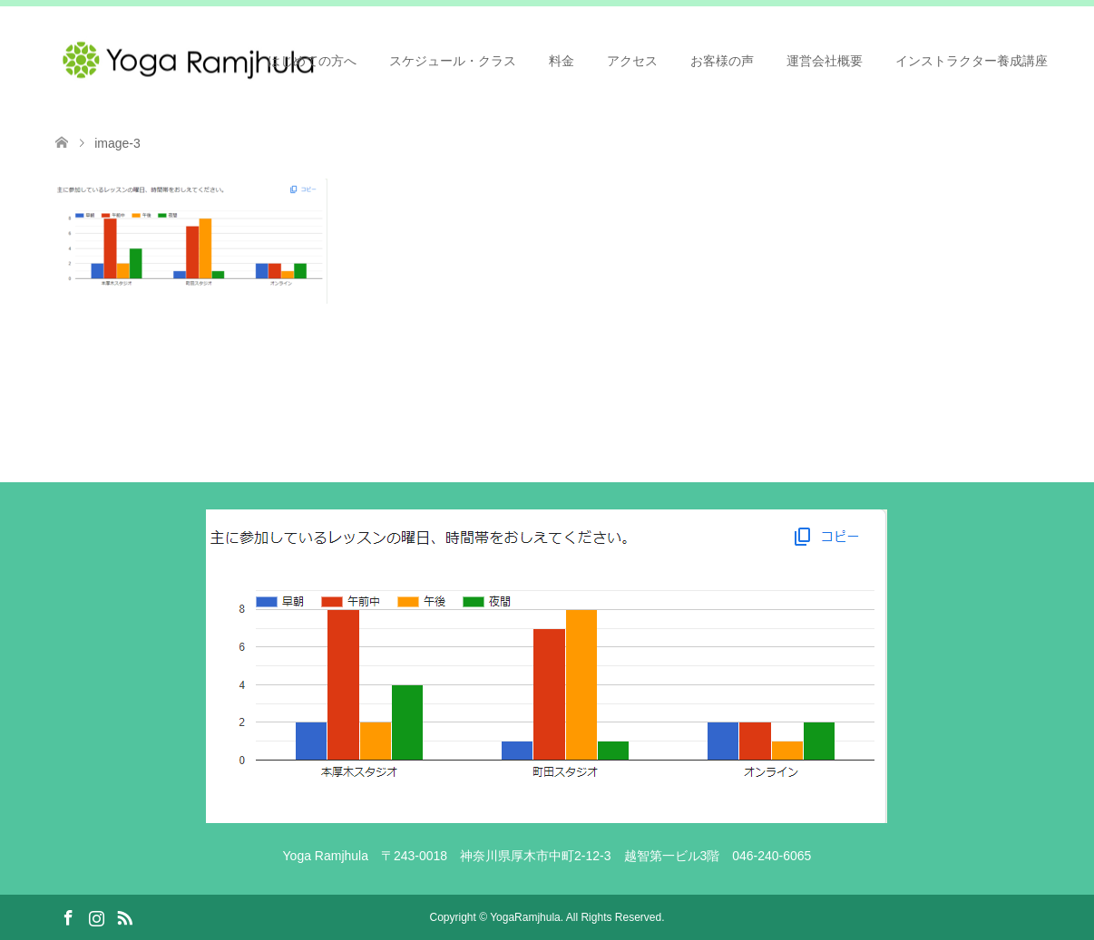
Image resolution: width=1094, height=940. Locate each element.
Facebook (68, 916)
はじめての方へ (312, 60)
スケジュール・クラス (452, 60)
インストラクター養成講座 (971, 60)
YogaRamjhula (525, 917)
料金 (561, 60)
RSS (124, 916)
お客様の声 (722, 60)
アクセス (632, 60)
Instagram (96, 916)
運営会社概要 (824, 60)
